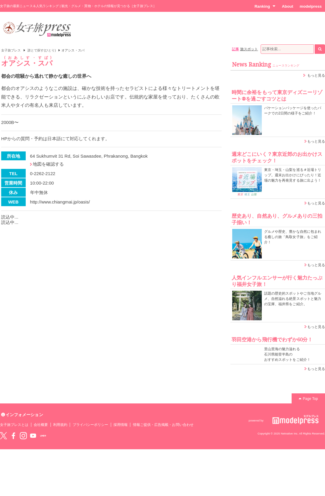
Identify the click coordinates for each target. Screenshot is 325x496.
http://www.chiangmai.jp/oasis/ (60, 201)
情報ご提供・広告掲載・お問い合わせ (163, 425)
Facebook (13, 435)
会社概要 (41, 425)
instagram (23, 435)
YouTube (33, 435)
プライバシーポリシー (90, 425)
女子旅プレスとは (14, 425)
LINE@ (43, 435)
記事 (235, 49)
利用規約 (60, 425)
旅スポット (249, 49)
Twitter (3, 435)
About (287, 6)
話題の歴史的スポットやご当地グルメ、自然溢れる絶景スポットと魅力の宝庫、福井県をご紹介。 (292, 298)
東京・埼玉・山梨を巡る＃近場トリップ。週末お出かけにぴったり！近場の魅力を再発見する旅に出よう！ (292, 175)
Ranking (264, 6)
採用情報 (120, 425)
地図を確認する (48, 164)
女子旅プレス (11, 50)
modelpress (311, 6)
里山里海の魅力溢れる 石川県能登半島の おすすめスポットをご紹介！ (287, 354)
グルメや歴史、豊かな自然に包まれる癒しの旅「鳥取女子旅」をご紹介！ (292, 237)
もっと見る (316, 75)
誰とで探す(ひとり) (41, 50)
